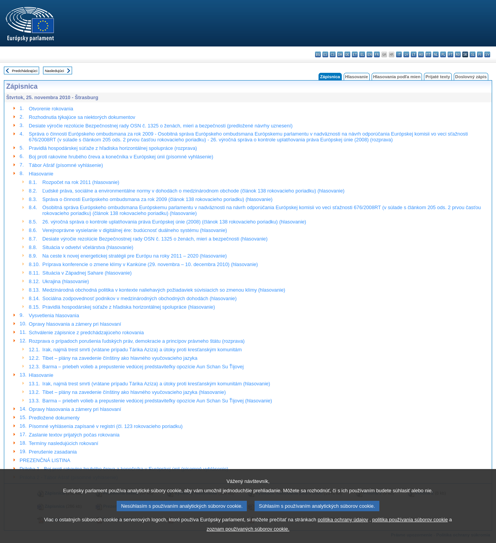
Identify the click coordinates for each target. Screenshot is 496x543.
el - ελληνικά (362, 54)
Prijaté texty (437, 76)
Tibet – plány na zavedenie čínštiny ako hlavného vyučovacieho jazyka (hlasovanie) (134, 392)
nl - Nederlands (436, 54)
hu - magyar (421, 54)
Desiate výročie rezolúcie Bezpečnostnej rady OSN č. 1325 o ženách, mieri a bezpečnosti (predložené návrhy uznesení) (161, 126)
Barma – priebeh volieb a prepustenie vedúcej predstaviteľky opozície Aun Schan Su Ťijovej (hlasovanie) (157, 401)
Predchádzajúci (25, 71)
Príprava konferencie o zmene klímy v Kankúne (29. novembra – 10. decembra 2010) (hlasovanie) (150, 264)
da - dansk (340, 54)
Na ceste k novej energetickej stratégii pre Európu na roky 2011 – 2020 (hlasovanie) (134, 256)
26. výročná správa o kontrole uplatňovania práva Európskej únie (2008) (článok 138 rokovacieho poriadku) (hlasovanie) (174, 222)
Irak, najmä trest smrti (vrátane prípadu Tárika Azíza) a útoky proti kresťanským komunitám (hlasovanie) (156, 384)
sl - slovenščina (472, 54)
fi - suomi (480, 54)
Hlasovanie (356, 76)
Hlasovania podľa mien (396, 76)
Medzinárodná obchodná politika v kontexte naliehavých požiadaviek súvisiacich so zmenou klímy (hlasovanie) (163, 290)
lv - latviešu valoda (406, 54)
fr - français (377, 54)
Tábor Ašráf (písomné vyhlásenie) (66, 165)
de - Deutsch (347, 54)
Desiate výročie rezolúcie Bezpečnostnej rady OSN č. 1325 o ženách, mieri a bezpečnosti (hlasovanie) (154, 239)
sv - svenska (487, 54)
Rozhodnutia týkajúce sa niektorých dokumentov (82, 117)
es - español (325, 54)
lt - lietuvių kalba (414, 54)
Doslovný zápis (471, 76)
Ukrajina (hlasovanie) (65, 281)
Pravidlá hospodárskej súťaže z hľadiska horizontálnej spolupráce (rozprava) (113, 148)
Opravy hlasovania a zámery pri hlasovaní (75, 324)
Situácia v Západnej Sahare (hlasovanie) (86, 273)
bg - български (318, 54)
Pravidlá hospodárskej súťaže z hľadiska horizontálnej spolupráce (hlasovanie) (128, 307)
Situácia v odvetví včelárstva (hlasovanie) (87, 247)
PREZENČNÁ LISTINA (45, 460)
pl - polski (443, 54)
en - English (369, 54)
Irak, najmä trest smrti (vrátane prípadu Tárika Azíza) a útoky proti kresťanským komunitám (142, 349)
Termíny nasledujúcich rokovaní (63, 443)
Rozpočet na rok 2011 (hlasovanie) (80, 182)
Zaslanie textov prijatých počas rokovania (74, 435)
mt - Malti (428, 54)
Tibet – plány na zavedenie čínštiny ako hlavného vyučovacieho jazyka (119, 358)
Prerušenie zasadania (53, 452)
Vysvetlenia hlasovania (54, 315)
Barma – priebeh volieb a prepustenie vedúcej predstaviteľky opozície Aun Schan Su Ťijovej (142, 366)
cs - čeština (333, 54)
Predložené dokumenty (54, 418)
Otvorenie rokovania (51, 109)
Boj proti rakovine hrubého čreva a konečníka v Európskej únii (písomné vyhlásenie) (121, 157)
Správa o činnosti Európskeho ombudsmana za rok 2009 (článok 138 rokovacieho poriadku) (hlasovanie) (157, 199)
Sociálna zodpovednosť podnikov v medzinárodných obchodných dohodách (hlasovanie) (139, 298)
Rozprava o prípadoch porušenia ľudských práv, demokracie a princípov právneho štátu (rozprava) (137, 341)
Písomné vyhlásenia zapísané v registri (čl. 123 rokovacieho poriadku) (106, 426)
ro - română (458, 54)
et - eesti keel (355, 54)
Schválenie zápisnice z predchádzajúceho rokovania (86, 332)
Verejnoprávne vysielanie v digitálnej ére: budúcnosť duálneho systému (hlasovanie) (134, 230)
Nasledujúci (54, 71)
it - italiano (399, 54)
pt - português (450, 54)
